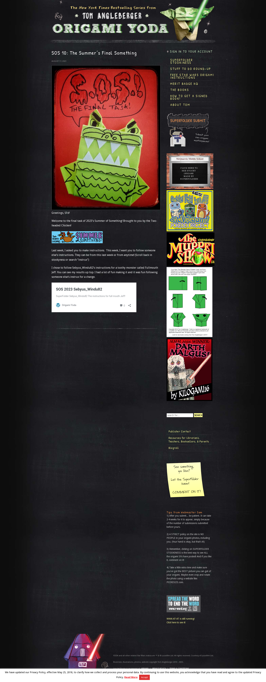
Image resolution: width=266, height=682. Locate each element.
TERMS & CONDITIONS (179, 668)
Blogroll (174, 448)
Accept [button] (144, 677)
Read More (131, 677)
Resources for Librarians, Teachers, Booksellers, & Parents (189, 439)
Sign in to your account (191, 51)
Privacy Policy (159, 668)
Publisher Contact (180, 431)
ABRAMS (144, 668)
